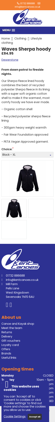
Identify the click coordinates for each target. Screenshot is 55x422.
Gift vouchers (10, 341)
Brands (6, 353)
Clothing (20, 39)
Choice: (6, 149)
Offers (5, 349)
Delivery (6, 336)
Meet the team (11, 328)
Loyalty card (10, 345)
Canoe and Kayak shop (17, 324)
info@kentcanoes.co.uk (27, 6)
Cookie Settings (15, 416)
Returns (6, 332)
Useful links (8, 358)
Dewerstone (9, 60)
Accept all (34, 416)
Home (5, 39)
